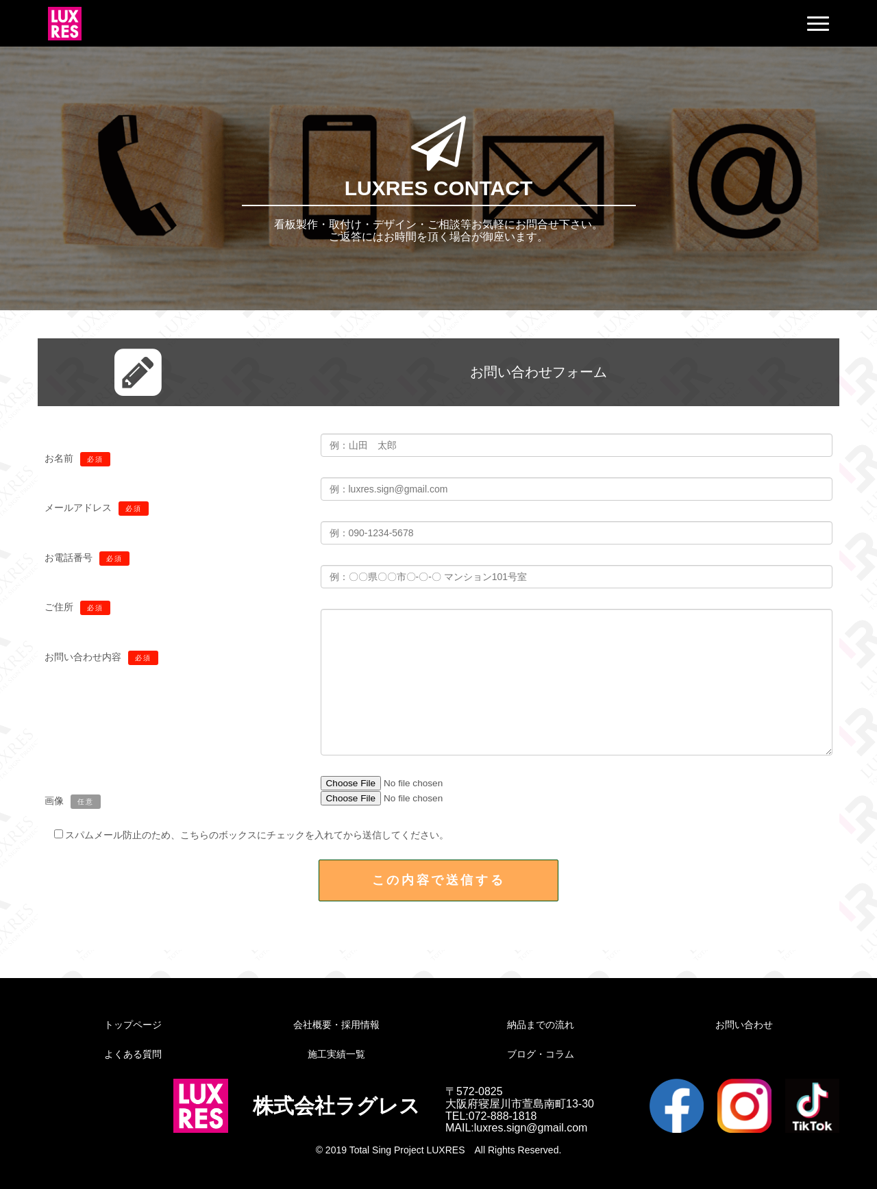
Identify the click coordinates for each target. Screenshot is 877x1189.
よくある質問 (133, 1054)
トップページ (133, 1024)
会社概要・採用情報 (336, 1024)
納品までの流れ (540, 1024)
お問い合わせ (744, 1024)
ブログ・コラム (540, 1054)
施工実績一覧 (336, 1054)
